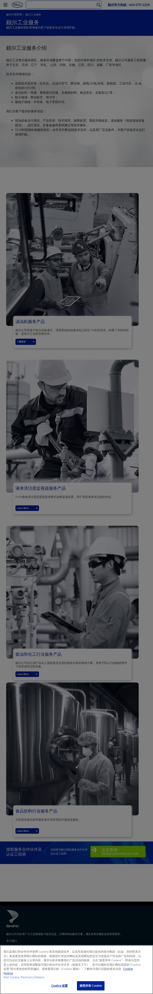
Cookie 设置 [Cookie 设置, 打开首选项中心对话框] (59, 985)
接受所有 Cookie (91, 985)
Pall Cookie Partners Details (24, 977)
